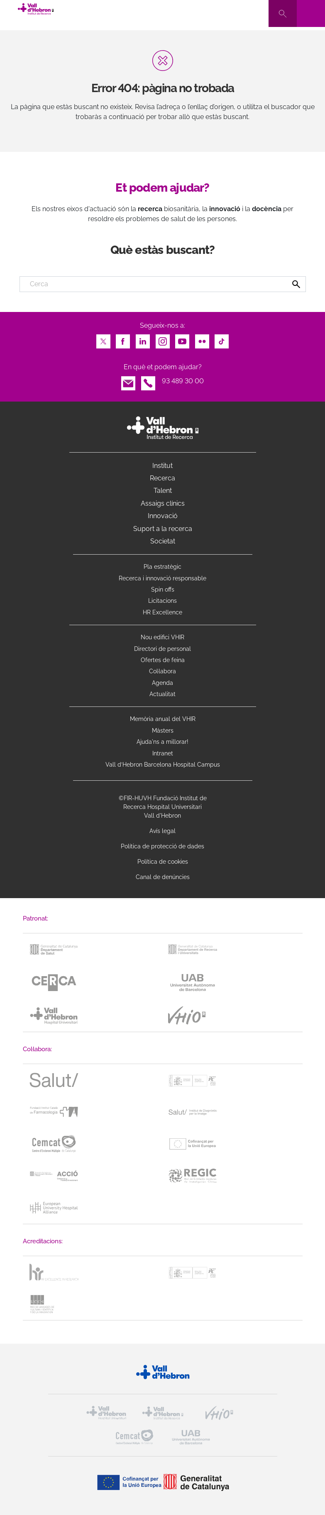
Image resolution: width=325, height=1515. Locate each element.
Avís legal (162, 831)
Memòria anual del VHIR (162, 719)
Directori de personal (162, 648)
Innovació (163, 516)
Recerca (162, 478)
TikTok (222, 339)
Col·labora (162, 671)
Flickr (202, 339)
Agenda (162, 683)
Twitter (103, 339)
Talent (163, 490)
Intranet (162, 753)
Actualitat (162, 694)
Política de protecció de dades (162, 846)
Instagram (163, 339)
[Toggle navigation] (311, 13)
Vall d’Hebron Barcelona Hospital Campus (162, 764)
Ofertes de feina (163, 660)
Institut (162, 466)
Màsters (162, 730)
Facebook (123, 339)
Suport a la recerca (162, 529)
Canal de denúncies (163, 877)
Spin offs (162, 589)
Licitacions (162, 600)
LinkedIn (143, 339)
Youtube (182, 339)
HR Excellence (162, 612)
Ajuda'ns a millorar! (162, 741)
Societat (162, 541)
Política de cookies (162, 861)
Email (128, 381)
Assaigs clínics (163, 503)
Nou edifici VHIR (162, 637)
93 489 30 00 (183, 381)
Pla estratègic (162, 566)
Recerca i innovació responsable (162, 578)
